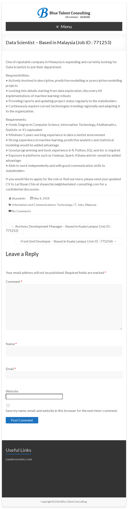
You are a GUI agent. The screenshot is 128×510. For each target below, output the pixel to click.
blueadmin (18, 198)
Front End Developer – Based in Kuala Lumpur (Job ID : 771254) (69, 241)
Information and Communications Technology (42, 204)
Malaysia (90, 204)
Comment (14, 281)
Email (11, 369)
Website (12, 391)
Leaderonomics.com (19, 459)
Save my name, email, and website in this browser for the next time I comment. (62, 410)
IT (74, 204)
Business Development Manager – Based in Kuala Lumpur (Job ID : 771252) (58, 228)
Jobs (81, 204)
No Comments (21, 211)
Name (11, 344)
